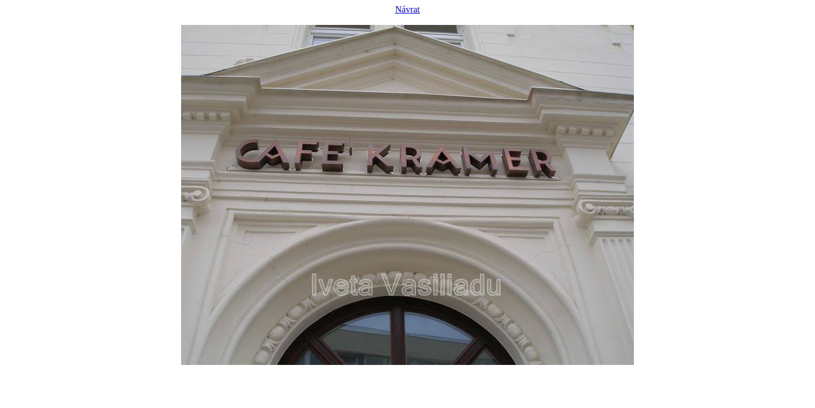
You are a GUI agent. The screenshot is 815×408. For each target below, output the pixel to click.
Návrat (407, 9)
